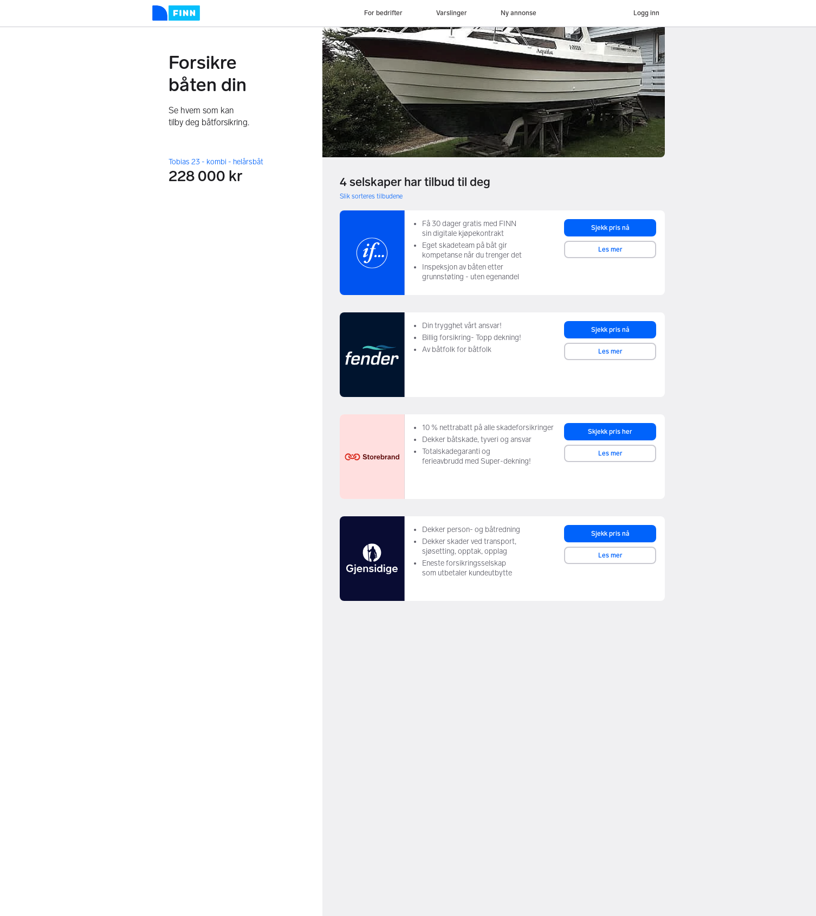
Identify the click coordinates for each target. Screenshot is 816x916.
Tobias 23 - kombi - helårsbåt (216, 161)
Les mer (610, 249)
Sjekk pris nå (610, 228)
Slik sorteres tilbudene (371, 196)
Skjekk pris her (610, 431)
